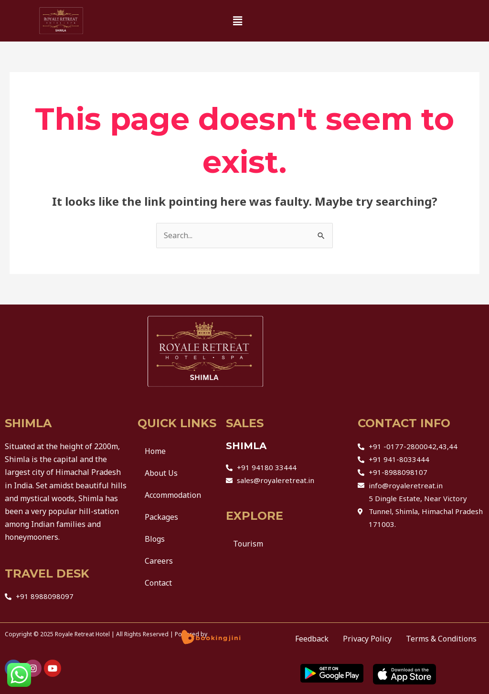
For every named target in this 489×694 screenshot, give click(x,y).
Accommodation (173, 495)
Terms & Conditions (441, 638)
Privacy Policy (367, 638)
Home (155, 451)
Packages (161, 517)
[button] (237, 21)
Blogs (155, 539)
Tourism (248, 543)
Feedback (312, 638)
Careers (159, 561)
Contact (158, 583)
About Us (161, 473)
